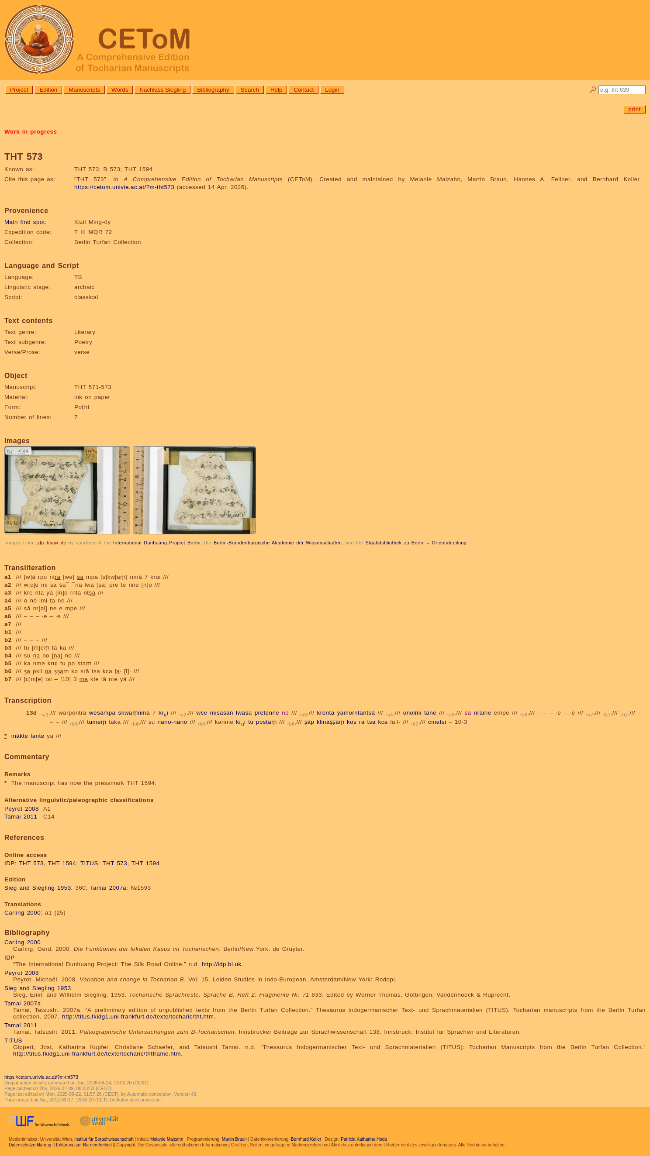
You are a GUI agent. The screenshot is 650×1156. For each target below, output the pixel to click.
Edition (48, 89)
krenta (326, 712)
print (635, 109)
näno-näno (172, 721)
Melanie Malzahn (166, 1138)
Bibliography (213, 89)
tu (250, 721)
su (152, 721)
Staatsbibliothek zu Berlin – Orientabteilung (416, 542)
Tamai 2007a (108, 887)
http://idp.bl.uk (222, 963)
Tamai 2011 (20, 816)
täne (430, 712)
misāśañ (221, 712)
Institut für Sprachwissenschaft (104, 1138)
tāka (115, 721)
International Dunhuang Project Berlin (157, 542)
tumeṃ (96, 721)
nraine (482, 712)
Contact (304, 89)
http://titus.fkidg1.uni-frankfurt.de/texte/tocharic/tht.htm (138, 1016)
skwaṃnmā (134, 712)
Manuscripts (84, 89)
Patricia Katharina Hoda (364, 1138)
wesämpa (102, 712)
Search (250, 89)
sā (467, 712)
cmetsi (437, 721)
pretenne (267, 712)
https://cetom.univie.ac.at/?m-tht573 (124, 187)
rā (362, 721)
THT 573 (31, 863)
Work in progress (30, 131)
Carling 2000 (22, 912)
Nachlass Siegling (162, 89)
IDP (9, 863)
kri (163, 712)
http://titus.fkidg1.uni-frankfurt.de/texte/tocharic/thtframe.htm (97, 1053)
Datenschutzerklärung (30, 1144)
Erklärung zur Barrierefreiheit (84, 1144)
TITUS (89, 863)
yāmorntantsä (356, 712)
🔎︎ (593, 89)
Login (332, 89)
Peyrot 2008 (21, 808)
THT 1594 (62, 863)
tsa (371, 721)
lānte (37, 735)
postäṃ (266, 721)
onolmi (412, 712)
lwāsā (244, 712)
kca (383, 721)
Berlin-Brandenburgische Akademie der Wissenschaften (278, 542)
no (285, 712)
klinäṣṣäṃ (330, 721)
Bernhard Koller (306, 1138)
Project (19, 89)
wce (202, 712)
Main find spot (24, 222)
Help (276, 89)
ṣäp (309, 721)
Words (119, 89)
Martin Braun (234, 1138)
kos (351, 721)
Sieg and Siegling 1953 (37, 887)
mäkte (19, 735)
